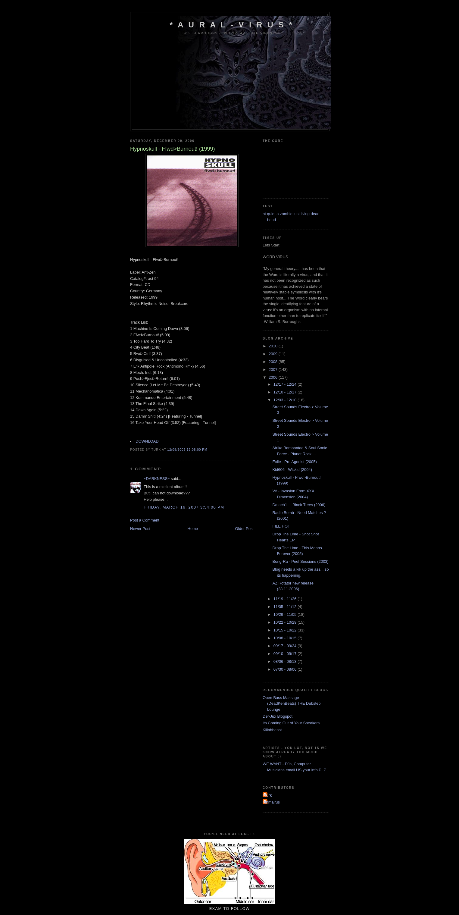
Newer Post (140, 528)
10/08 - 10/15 (285, 638)
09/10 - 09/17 (285, 653)
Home (193, 528)
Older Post (244, 528)
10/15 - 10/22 (285, 630)
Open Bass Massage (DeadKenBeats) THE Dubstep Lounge (292, 703)
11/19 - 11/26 (285, 599)
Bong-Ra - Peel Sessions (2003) (300, 561)
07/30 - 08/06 (285, 669)
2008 (274, 361)
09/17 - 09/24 (285, 646)
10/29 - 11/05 (285, 614)
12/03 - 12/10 (285, 400)
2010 (274, 346)
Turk (268, 795)
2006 (274, 377)
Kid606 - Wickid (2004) (292, 469)
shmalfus (272, 802)
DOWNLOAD (147, 441)
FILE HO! (280, 526)
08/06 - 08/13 (285, 661)
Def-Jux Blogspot (277, 716)
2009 (274, 354)
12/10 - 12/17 (285, 392)
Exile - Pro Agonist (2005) (294, 461)
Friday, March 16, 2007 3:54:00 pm (184, 507)
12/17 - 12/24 (285, 384)
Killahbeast (272, 730)
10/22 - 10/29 (285, 622)
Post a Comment (144, 520)
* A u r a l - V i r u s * (232, 24)
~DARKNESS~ (157, 478)
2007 (274, 369)
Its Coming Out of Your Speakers (291, 723)
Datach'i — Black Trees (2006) (298, 505)
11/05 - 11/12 (285, 606)
